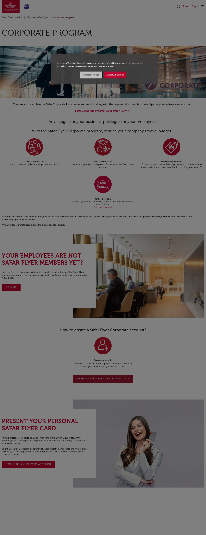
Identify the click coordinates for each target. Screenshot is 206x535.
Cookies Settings (91, 75)
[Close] (153, 57)
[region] (104, 69)
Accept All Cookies (115, 75)
